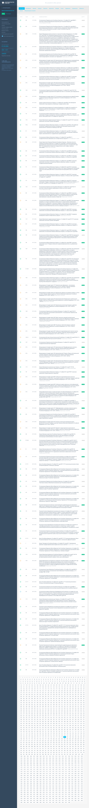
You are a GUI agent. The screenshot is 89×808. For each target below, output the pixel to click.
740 (21, 735)
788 (21, 738)
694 (26, 731)
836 (21, 742)
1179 (72, 771)
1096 (63, 763)
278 (70, 696)
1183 (21, 773)
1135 (59, 767)
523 (83, 715)
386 (37, 706)
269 (45, 696)
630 (48, 725)
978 (81, 752)
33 (23, 679)
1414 (56, 794)
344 (53, 702)
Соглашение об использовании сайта (8, 64)
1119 (72, 765)
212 (21, 692)
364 (43, 704)
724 (43, 733)
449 (78, 710)
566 (70, 719)
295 (51, 698)
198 (48, 690)
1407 (34, 794)
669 (24, 729)
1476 (63, 800)
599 (29, 723)
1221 (78, 775)
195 (40, 690)
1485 (28, 802)
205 (67, 690)
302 (70, 698)
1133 (53, 767)
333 (24, 702)
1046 (31, 760)
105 (57, 683)
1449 (40, 798)
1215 (59, 775)
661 (67, 727)
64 (27, 681)
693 (24, 731)
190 (26, 690)
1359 (72, 788)
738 (81, 733)
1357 (66, 788)
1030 (43, 758)
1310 (43, 785)
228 (64, 692)
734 (70, 733)
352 (75, 702)
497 (78, 713)
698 (37, 731)
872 (53, 744)
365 (45, 704)
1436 (63, 796)
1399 (72, 792)
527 (29, 717)
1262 (82, 779)
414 (48, 708)
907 (83, 746)
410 (37, 708)
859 (83, 742)
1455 (59, 798)
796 (43, 738)
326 (70, 700)
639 (73, 725)
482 (37, 713)
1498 (69, 802)
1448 (37, 798)
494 (70, 713)
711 (73, 731)
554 (37, 719)
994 (59, 754)
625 (34, 725)
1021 (78, 756)
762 (81, 735)
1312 (50, 785)
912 (32, 748)
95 (32, 683)
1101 (78, 763)
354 (81, 702)
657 (56, 727)
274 (59, 696)
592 (75, 721)
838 (26, 742)
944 (53, 750)
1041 (78, 758)
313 (34, 700)
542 (70, 717)
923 (62, 748)
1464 (24, 800)
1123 (21, 767)
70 (41, 681)
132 (64, 685)
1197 (66, 773)
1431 (47, 796)
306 (81, 698)
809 (78, 738)
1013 (53, 756)
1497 (66, 802)
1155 (59, 769)
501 (24, 715)
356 (21, 704)
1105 (28, 765)
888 (32, 746)
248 (53, 694)
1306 (31, 785)
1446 (31, 798)
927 (73, 748)
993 (56, 754)
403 (83, 706)
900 (64, 746)
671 (29, 729)
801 (56, 738)
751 (51, 735)
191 (29, 690)
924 (64, 748)
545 (78, 717)
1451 (47, 798)
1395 (59, 792)
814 (26, 740)
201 (56, 690)
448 (75, 710)
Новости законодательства (8, 36)
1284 (24, 783)
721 (34, 733)
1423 (21, 796)
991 (51, 754)
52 (66, 679)
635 (62, 725)
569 (78, 719)
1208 (37, 775)
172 (43, 688)
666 (81, 727)
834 (81, 740)
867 (40, 744)
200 (53, 690)
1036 (63, 758)
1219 (72, 775)
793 (34, 738)
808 (75, 738)
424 (75, 708)
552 (32, 719)
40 (39, 679)
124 (43, 685)
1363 (21, 790)
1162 (82, 769)
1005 (28, 756)
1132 (50, 767)
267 (40, 696)
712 (75, 731)
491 (62, 713)
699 (40, 731)
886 (26, 746)
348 (64, 702)
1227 (34, 777)
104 (54, 683)
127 (51, 685)
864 (32, 744)
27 (75, 677)
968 (53, 752)
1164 (24, 771)
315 (40, 700)
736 (75, 733)
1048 (37, 760)
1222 (82, 775)
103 (52, 683)
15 (48, 677)
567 (73, 719)
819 (40, 740)
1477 (66, 800)
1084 (24, 763)
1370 (43, 790)
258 (81, 694)
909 (24, 748)
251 (62, 694)
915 (40, 748)
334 (26, 702)
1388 (37, 792)
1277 (66, 781)
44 (48, 679)
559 (51, 719)
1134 (56, 767)
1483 (21, 802)
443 (62, 710)
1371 (47, 790)
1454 (56, 798)
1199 (72, 773)
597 (24, 723)
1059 (72, 760)
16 (50, 677)
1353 (53, 788)
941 (45, 750)
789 (24, 738)
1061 (78, 760)
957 (24, 752)
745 (34, 735)
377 (78, 704)
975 (73, 752)
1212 (50, 775)
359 (29, 704)
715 (83, 731)
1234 (56, 777)
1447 (34, 798)
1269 (40, 781)
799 (51, 738)
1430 (43, 796)
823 (51, 740)
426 (81, 708)
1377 (66, 790)
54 (70, 679)
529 (34, 717)
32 (20, 679)
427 (83, 708)
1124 (24, 767)
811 (83, 738)
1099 (72, 763)
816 (32, 740)
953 (78, 750)
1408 (37, 794)
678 (48, 729)
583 (51, 721)
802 (59, 738)
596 (21, 723)
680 (53, 729)
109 (68, 683)
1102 (82, 763)
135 (73, 685)
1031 (47, 758)
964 (43, 752)
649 (34, 727)
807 (73, 738)
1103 (21, 765)
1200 (75, 773)
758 (70, 735)
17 (53, 677)
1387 (34, 792)
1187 (34, 773)
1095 (59, 763)
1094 (56, 763)
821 (45, 740)
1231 (47, 777)
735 (73, 733)
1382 (82, 790)
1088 (37, 763)
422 (70, 708)
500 (21, 715)
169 (34, 688)
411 (40, 708)
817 (34, 740)
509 (45, 715)
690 (81, 729)
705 (56, 731)
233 (78, 692)
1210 (43, 775)
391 (51, 706)
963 (40, 752)
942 (48, 750)
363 (40, 704)
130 (59, 685)
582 (48, 721)
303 (73, 698)
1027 (34, 758)
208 (75, 690)
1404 (24, 794)
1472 (50, 800)
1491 (47, 802)
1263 (21, 781)
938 (37, 750)
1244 (24, 779)
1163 (21, 771)
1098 (69, 763)
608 (53, 723)
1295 (59, 783)
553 (34, 719)
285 (24, 698)
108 (65, 683)
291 (40, 698)
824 (53, 740)
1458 (69, 798)
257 (78, 694)
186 (81, 688)
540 (64, 717)
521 (78, 715)
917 (45, 748)
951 (73, 750)
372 (64, 704)
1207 (34, 775)
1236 (63, 777)
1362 (82, 788)
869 (45, 744)
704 (53, 731)
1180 (75, 771)
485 (45, 713)
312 (32, 700)
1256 (63, 779)
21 (62, 677)
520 (75, 715)
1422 (82, 794)
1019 (72, 756)
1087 (34, 763)
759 (73, 735)
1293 (53, 783)
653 (45, 727)
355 (83, 702)
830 (70, 740)
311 (29, 700)
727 (51, 733)
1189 (40, 773)
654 (48, 727)
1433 (53, 796)
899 (62, 746)
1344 (24, 788)
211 (83, 690)
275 (62, 696)
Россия (62, 8)
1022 (82, 756)
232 (75, 692)
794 (37, 738)
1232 (50, 777)
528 (32, 717)
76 (54, 681)
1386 (31, 792)
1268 (37, 781)
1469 (40, 800)
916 (43, 748)
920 (53, 748)
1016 (63, 756)
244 (43, 694)
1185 (28, 773)
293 (45, 698)
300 (64, 698)
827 (62, 740)
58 (79, 679)
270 (48, 696)
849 (56, 742)
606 (48, 723)
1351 (47, 788)
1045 (28, 760)
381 (24, 706)
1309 (40, 785)
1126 (31, 767)
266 (37, 696)
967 (51, 752)
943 (51, 750)
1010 (43, 756)
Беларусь (40, 8)
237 (24, 694)
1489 (40, 802)
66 (32, 681)
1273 (53, 781)
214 (26, 692)
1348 (37, 788)
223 (51, 692)
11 (39, 677)
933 (24, 750)
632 (53, 725)
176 (53, 688)
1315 (59, 785)
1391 (47, 792)
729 (56, 733)
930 (81, 748)
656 (53, 727)
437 (45, 710)
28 (78, 677)
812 (21, 740)
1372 (50, 790)
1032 (50, 758)
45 (50, 679)
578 (37, 721)
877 (67, 744)
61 (20, 681)
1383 (21, 792)
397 (67, 706)
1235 (59, 777)
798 (48, 738)
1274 (56, 781)
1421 (78, 794)
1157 (66, 769)
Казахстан (45, 8)
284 (21, 698)
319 (51, 700)
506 (37, 715)
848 (53, 742)
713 (78, 731)
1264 (24, 781)
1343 (21, 788)
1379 (72, 790)
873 (56, 744)
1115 (59, 765)
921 (56, 748)
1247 (34, 779)
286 (26, 698)
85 (75, 681)
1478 (69, 800)
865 (34, 744)
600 (32, 723)
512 (53, 715)
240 (32, 694)
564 (64, 719)
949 (67, 750)
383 (29, 706)
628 (43, 725)
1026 (31, 758)
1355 (59, 788)
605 (45, 723)
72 (45, 681)
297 (56, 698)
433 (34, 710)
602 (37, 723)
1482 (82, 800)
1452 (50, 798)
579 (40, 721)
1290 (43, 783)
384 (32, 706)
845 (45, 742)
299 (62, 698)
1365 (28, 790)
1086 (31, 763)
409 (34, 708)
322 (59, 700)
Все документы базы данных (6, 70)
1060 (75, 760)
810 (81, 738)
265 (34, 696)
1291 (47, 783)
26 (73, 677)
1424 (24, 796)
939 (40, 750)
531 (40, 717)
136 (75, 685)
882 (81, 744)
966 (48, 752)
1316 (63, 785)
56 (75, 679)
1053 (53, 760)
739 (83, 733)
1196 (63, 773)
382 (26, 706)
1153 (53, 769)
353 (78, 702)
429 (24, 710)
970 (59, 752)
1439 (72, 796)
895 (51, 746)
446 (70, 710)
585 (56, 721)
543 (73, 717)
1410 (43, 794)
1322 (82, 785)
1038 (69, 758)
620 (21, 725)
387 (40, 706)
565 (67, 719)
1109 (40, 765)
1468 (37, 800)
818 (37, 740)
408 (32, 708)
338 (37, 702)
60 (84, 679)
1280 (75, 781)
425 (78, 708)
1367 (34, 790)
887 (29, 746)
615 (73, 723)
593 (78, 721)
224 (53, 692)
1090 (43, 763)
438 (48, 710)
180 (64, 688)
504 (32, 715)
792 (32, 738)
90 (20, 683)
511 (51, 715)
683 (62, 729)
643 (83, 725)
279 (73, 696)
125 (45, 685)
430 (26, 710)
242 (37, 694)
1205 (28, 775)
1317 (66, 785)
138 (81, 685)
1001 (79, 754)
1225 (28, 777)
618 (81, 723)
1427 (34, 796)
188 (21, 690)
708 (64, 731)
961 (34, 752)
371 (62, 704)
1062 (82, 760)
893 (45, 746)
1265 (28, 781)
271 (51, 696)
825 (56, 740)
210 (81, 690)
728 (53, 733)
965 (45, 752)
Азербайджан (28, 8)
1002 (82, 754)
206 (70, 690)
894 (48, 746)
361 (34, 704)
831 (73, 740)
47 (54, 679)
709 (67, 731)
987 (40, 754)
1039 (72, 758)
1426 (31, 796)
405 (24, 708)
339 (40, 702)
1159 (72, 769)
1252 (50, 779)
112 (76, 683)
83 (70, 681)
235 (83, 692)
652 (43, 727)
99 (41, 683)
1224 (24, 777)
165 (24, 688)
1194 (56, 773)
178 (59, 688)
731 (62, 733)
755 (62, 735)
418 (59, 708)
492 (64, 713)
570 (81, 719)
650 (37, 727)
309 (24, 700)
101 (46, 683)
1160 (75, 769)
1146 (31, 769)
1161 (78, 769)
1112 (50, 765)
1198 (69, 773)
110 (71, 683)
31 (84, 677)
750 (48, 735)
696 (32, 731)
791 (29, 738)
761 (78, 735)
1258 (69, 779)
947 (62, 750)
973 (67, 752)
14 (46, 677)
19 (57, 677)
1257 (66, 779)
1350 (43, 788)
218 (37, 692)
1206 (31, 775)
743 (29, 735)
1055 (59, 760)
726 (48, 733)
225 (56, 692)
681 (56, 729)
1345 (28, 788)
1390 (43, 792)
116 (21, 685)
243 (40, 694)
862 (26, 744)
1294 (56, 783)
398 (70, 706)
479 (29, 713)
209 (78, 690)
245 (45, 694)
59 (82, 679)
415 (51, 708)
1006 (31, 756)
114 (82, 683)
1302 (82, 783)
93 (27, 683)
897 (56, 746)
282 (81, 696)
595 (83, 721)
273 (56, 696)
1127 (34, 767)
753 (56, 735)
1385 (28, 792)
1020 (75, 756)
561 (56, 719)
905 (78, 746)
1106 (31, 765)
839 (29, 742)
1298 (69, 783)
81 (66, 681)
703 (51, 731)
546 (81, 717)
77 (57, 681)
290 (37, 698)
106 (60, 683)
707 (62, 731)
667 (83, 727)
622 (26, 725)
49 (59, 679)
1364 (24, 790)
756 (64, 735)
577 (34, 721)
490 (59, 713)
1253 (53, 779)
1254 (56, 779)
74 (50, 681)
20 (59, 677)
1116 (63, 765)
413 (45, 708)
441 (56, 710)
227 (62, 692)
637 (67, 725)
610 (59, 723)
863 (29, 744)
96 (34, 683)
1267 (34, 781)
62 (23, 681)
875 (62, 744)
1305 (28, 785)
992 (53, 754)
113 (79, 683)
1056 (63, 760)
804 (64, 738)
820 (43, 740)
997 (67, 754)
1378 (69, 790)
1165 (28, 771)
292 (43, 698)
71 (43, 681)
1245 (28, 779)
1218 (69, 775)
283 (83, 696)
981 (24, 754)
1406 (31, 794)
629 (45, 725)
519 (73, 715)
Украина (21, 10)
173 (45, 688)
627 (40, 725)
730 (59, 733)
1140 (75, 767)
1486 (31, 802)
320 (53, 700)
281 (78, 696)
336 (32, 702)
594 (81, 721)
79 (61, 681)
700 (43, 731)
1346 (31, 788)
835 (83, 740)
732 (64, 733)
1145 (28, 769)
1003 (21, 756)
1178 (69, 771)
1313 (53, 785)
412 (43, 708)
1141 (78, 767)
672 (32, 729)
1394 (56, 792)
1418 (69, 794)
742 (26, 735)
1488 (37, 802)
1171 (47, 771)
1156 (63, 769)
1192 (50, 773)
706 (59, 731)
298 (59, 698)
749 (45, 735)
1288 (37, 783)
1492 (50, 802)
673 (34, 729)
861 (24, 744)
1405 (28, 794)
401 (78, 706)
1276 (63, 781)
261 (24, 696)
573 (24, 721)
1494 (56, 802)
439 (51, 710)
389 (45, 706)
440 (53, 710)
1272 (50, 781)
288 (32, 698)
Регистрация (8, 13)
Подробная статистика (6, 55)
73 (48, 681)
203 (62, 690)
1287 (34, 783)
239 (29, 694)
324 (64, 700)
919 (51, 748)
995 (62, 754)
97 (36, 683)
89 (84, 681)
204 (64, 690)
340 (43, 702)
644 (21, 727)
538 (59, 717)
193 (34, 690)
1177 (66, 771)
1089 (40, 763)
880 (75, 744)
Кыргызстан (51, 8)
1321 (78, 785)
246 (48, 694)
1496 (63, 802)
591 (73, 721)
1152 (50, 769)
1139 (72, 767)
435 (40, 710)
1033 (53, 758)
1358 (69, 788)
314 (37, 700)
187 (83, 688)
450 (81, 710)
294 (48, 698)
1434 (56, 796)
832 (75, 740)
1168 (37, 771)
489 (56, 713)
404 (21, 708)
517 (67, 715)
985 (34, 754)
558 (48, 719)
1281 (78, 781)
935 (29, 750)
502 (26, 715)
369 (56, 704)
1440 (75, 796)
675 (40, 729)
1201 (78, 773)
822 (48, 740)
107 (63, 683)
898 (59, 746)
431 (29, 710)
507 (40, 715)
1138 (69, 767)
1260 (75, 779)
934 (26, 750)
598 (26, 723)
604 (43, 723)
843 (40, 742)
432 (32, 710)
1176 (63, 771)
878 (70, 744)
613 (67, 723)
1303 (21, 785)
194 (37, 690)
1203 (21, 775)
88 (82, 681)
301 (67, 698)
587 (62, 721)
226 (59, 692)
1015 (59, 756)
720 (32, 733)
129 (56, 685)
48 (57, 679)
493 (67, 713)
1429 (40, 796)
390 (48, 706)
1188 (37, 773)
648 (32, 727)
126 (48, 685)
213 (24, 692)
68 (36, 681)
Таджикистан (67, 8)
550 (26, 719)
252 (64, 694)
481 (34, 713)
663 (73, 727)
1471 (47, 800)
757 (67, 735)
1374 (56, 790)
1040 (75, 758)
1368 (37, 790)
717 (24, 733)
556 (43, 719)
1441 (78, 796)
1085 (28, 763)
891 (40, 746)
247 (51, 694)
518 (70, 715)
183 (73, 688)
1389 (40, 792)
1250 (43, 779)
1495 (59, 802)
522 (81, 715)
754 (59, 735)
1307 (34, 785)
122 (37, 685)
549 (24, 719)
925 (67, 748)
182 (70, 688)
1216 (63, 775)
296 (53, 698)
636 (64, 725)
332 (21, 702)
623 (29, 725)
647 (29, 727)
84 (73, 681)
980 (21, 754)
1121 (78, 765)
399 (73, 706)
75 (52, 681)
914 (37, 748)
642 (81, 725)
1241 (78, 777)
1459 (72, 798)
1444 (24, 798)
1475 (59, 800)
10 (37, 677)
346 (59, 702)
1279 (72, 781)
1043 (21, 760)
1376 (63, 790)
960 (32, 752)
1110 (43, 765)
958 (26, 752)
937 (34, 750)
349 (67, 702)
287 (29, 698)
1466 (31, 800)
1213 (53, 775)
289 (34, 698)
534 (48, 717)
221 (45, 692)
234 (81, 692)
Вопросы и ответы (5, 30)
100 (43, 683)
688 (75, 729)
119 (29, 685)
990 (48, 754)
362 (37, 704)
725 (45, 733)
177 (56, 688)
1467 (34, 800)
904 (75, 746)
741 (24, 735)
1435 (59, 796)
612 (64, 723)
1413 (53, 794)
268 (43, 696)
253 (67, 694)
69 (39, 681)
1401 (78, 792)
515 (62, 715)
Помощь (3, 25)
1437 (66, 796)
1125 (28, 767)
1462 (82, 798)
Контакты (3, 32)
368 (53, 704)
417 (56, 708)
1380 (75, 790)
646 (26, 727)
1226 (31, 777)
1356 (63, 788)
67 (34, 681)
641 (78, 725)
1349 (40, 788)
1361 (78, 788)
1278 (69, 781)
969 (56, 752)
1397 (66, 792)
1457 (66, 798)
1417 (66, 794)
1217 (66, 775)
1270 (43, 781)
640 (75, 725)
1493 (53, 802)
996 (64, 754)
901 (67, 746)
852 (64, 742)
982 (26, 754)
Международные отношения (30, 10)
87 (79, 681)
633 (56, 725)
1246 (31, 779)
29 (80, 677)
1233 (53, 777)
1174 (56, 771)
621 (24, 725)
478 (26, 713)
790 (26, 738)
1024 (24, 758)
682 (59, 729)
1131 (47, 767)
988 (43, 754)
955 (83, 750)
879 (73, 744)
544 (75, 717)
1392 (50, 792)
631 (51, 725)
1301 (78, 783)
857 (78, 742)
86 (77, 681)
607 (51, 723)
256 (75, 694)
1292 (50, 783)
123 (40, 685)
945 (56, 750)
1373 (53, 790)
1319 (72, 785)
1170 (43, 771)
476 (21, 713)
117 (24, 685)
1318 (69, 785)
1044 (24, 760)
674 (37, 729)
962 (37, 752)
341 (45, 702)
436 (43, 710)
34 (25, 679)
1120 (75, 765)
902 (70, 746)
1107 (34, 765)
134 (70, 685)
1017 (66, 756)
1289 (40, 783)
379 (83, 704)
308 (21, 700)
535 (51, 717)
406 (26, 708)
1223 (21, 777)
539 (62, 717)
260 (21, 696)
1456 (63, 798)
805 (67, 738)
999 (73, 754)
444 (64, 710)
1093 (53, 763)
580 (43, 721)
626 (37, 725)
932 (21, 750)
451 (83, 710)
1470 (43, 800)
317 (45, 700)
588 (64, 721)
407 (29, 708)
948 (64, 750)
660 (64, 727)
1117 (66, 765)
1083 (21, 763)
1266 (31, 781)
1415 (59, 794)
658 (59, 727)
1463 (21, 800)
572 (21, 721)
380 (21, 706)
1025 (28, 758)
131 (62, 685)
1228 (37, 777)
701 (45, 731)
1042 (82, 758)
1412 (50, 794)
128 (53, 685)
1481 (78, 800)
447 (73, 710)
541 (67, 717)
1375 (59, 790)
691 (83, 729)
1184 (24, 773)
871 (51, 744)
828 (64, 740)
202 (59, 690)
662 (70, 727)
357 (24, 704)
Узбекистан (81, 8)
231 (73, 692)
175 (51, 688)
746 (37, 735)
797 (45, 738)
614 (70, 723)
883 (83, 744)
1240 (75, 777)
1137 (66, 767)
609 (56, 723)
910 (26, 748)
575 (29, 721)
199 (51, 690)
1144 (24, 769)
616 (75, 723)
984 (32, 754)
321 (56, 700)
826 (59, 740)
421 (67, 708)
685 (67, 729)
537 (56, 717)
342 (48, 702)
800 (53, 738)
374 (70, 704)
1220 (75, 775)
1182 (82, 771)
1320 (75, 785)
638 (70, 725)
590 (70, 721)
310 (26, 700)
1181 (78, 771)
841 (34, 742)
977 (78, 752)
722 (37, 733)
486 (48, 713)
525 (24, 717)
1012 (50, 756)
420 (64, 708)
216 (32, 692)
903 (73, 746)
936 (32, 750)
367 (51, 704)
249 (56, 694)
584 (53, 721)
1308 (37, 785)
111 (73, 683)
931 (83, 748)
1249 (40, 779)
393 (56, 706)
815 (29, 740)
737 (78, 733)
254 (70, 694)
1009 (40, 756)
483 (40, 713)
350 (70, 702)
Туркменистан (74, 8)
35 (27, 679)
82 (68, 681)
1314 (56, 785)
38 (34, 679)
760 (75, 735)
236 (21, 694)
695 (29, 731)
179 (62, 688)
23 (66, 677)
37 (32, 679)
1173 (53, 771)
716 (21, 733)
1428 (37, 796)
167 (29, 688)
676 (43, 729)
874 (59, 744)
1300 (75, 783)
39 (36, 679)
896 (53, 746)
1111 (47, 765)
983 (29, 754)
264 (32, 696)
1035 (59, 758)
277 (67, 696)
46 (52, 679)
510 (48, 715)
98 (39, 683)
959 (29, 752)
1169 (40, 771)
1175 (59, 771)
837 (24, 742)
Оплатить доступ (5, 28)
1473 (53, 800)
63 (25, 681)
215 (29, 692)
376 (75, 704)
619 (83, 723)
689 (78, 729)
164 (21, 688)
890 (37, 746)
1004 (24, 756)
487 (51, 713)
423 (73, 708)
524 (21, 717)
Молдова (57, 8)
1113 (53, 765)
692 (21, 731)
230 (70, 692)
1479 (72, 800)
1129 (40, 767)
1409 (40, 794)
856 (75, 742)
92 (25, 683)
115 (84, 683)
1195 (59, 773)
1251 (47, 779)
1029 (40, 758)
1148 (37, 769)
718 (26, 733)
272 (53, 696)
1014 (56, 756)
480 (32, 713)
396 (64, 706)
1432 (50, 796)
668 (21, 729)
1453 (53, 798)
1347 (34, 788)
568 (75, 719)
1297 (66, 783)
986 (37, 754)
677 (45, 729)
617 (78, 723)
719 (29, 733)
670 (26, 729)
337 (34, 702)
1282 (82, 781)
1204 (24, 775)
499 (83, 713)
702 (48, 731)
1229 (40, 777)
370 (59, 704)
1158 (69, 769)
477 (24, 713)
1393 (53, 792)
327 (73, 700)
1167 (34, 771)
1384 (24, 792)
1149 (40, 769)
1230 (43, 777)
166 (26, 688)
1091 (47, 763)
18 (55, 677)
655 (51, 727)
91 (23, 683)
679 (51, 729)
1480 (75, 800)
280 (75, 696)
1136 (63, 767)
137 (78, 685)
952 (75, 750)
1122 (82, 765)
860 (21, 744)
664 (75, 727)
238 (26, 694)
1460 (75, 798)
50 (61, 679)
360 (32, 704)
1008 (37, 756)
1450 (43, 798)
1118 (69, 765)
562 (59, 719)
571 (83, 719)
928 (75, 748)
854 (70, 742)
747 (40, 735)
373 (67, 704)
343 (51, 702)
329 (78, 700)
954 (81, 750)
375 (73, 704)
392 (53, 706)
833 (78, 740)
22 (64, 677)
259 (83, 694)
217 (34, 692)
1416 (63, 794)
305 (78, 698)
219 (40, 692)
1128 (37, 767)
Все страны (22, 8)
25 (71, 677)
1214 (56, 775)
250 (59, 694)
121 (34, 685)
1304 (24, 785)
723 (40, 733)
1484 (24, 802)
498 (81, 713)
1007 (34, 756)
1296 (63, 783)
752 (53, 735)
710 (70, 731)
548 (21, 719)
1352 (50, 788)
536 (53, 717)
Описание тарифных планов (7, 27)
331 (83, 700)
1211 (47, 775)
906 (81, 746)
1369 (40, 790)
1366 (31, 790)
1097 (66, 763)
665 (78, 727)
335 (29, 702)
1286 (31, 783)
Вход (3, 13)
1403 (21, 794)
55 (73, 679)
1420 (75, 794)
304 (75, 698)
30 (82, 677)
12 (41, 677)
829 (67, 740)
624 (32, 725)
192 (32, 690)
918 (48, 748)
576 (32, 721)
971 (62, 752)
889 (34, 746)
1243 (21, 779)
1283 (21, 783)
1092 (50, 763)
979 (83, 752)
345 (56, 702)
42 (43, 679)
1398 (69, 792)
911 (29, 748)
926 (70, 748)
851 (62, 742)
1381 (78, 790)
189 (24, 690)
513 (56, 715)
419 (62, 708)
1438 (69, 796)
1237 (66, 777)
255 (73, 694)
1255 (59, 779)
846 (48, 742)
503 (29, 715)
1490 (43, 802)
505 (34, 715)
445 (67, 710)
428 (21, 710)
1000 (76, 754)
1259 (72, 779)
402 (81, 706)
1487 (34, 802)
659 (62, 727)
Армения (34, 8)
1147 (34, 769)
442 (59, 710)
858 (81, 742)
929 (78, 748)
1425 (28, 796)
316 (43, 700)
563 (62, 719)
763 (83, 735)
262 (26, 696)
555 (40, 719)
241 (34, 694)
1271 (47, 781)
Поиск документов (5, 22)
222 (48, 692)
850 (59, 742)
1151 (47, 769)
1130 (43, 767)
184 (75, 688)
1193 (53, 773)
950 (70, 750)
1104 (24, 765)
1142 (82, 767)
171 (40, 688)
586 (59, 721)
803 (62, 738)
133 (67, 685)
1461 (78, 798)
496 (75, 713)
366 (48, 704)
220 (43, 692)
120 (32, 685)
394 (59, 706)
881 (78, 744)
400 (75, 706)
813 (24, 740)
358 (26, 704)
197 (45, 690)
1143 (21, 769)
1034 (56, 758)
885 (24, 746)
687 (73, 729)
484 (43, 713)
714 (81, 731)
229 (67, 692)
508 (43, 715)
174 (48, 688)
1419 (72, 794)
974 (70, 752)
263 (29, 696)
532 (43, 717)
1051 (47, 760)
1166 (31, 771)
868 (43, 744)
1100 (75, 763)
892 (43, 746)
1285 (28, 783)
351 (73, 702)
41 (41, 679)
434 (37, 710)
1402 (82, 792)
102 (49, 683)
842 (37, 742)
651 (40, 727)
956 (21, 752)
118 (26, 685)
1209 (40, 775)
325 (67, 700)
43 (45, 679)
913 (34, 748)
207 (73, 690)
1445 (28, 798)
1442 (82, 796)
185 (78, 688)
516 (64, 715)
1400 (75, 792)
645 (24, 727)
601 (34, 723)
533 (45, 717)
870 (48, 744)
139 (83, 685)
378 (81, 704)
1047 (34, 760)
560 (53, 719)
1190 (43, 773)
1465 (28, 800)
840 (32, 742)
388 (43, 706)
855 (73, 742)
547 (83, 717)
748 (43, 735)
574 (26, 721)
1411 (47, 794)
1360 (75, 788)
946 (59, 750)
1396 (63, 792)
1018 (69, 756)
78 (59, 681)
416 (53, 708)
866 (37, 744)
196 (43, 690)
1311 (47, 785)
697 (34, 731)
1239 (72, 777)
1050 (43, 760)
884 (21, 746)
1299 (72, 783)
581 (45, 721)
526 (26, 717)
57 (77, 679)
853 (67, 742)
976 (75, 752)
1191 (47, 773)
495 (73, 713)
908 (21, 748)
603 (40, 723)
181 (67, 688)
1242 (82, 777)
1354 (56, 788)
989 (45, 754)
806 (70, 738)
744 (32, 735)
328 (75, 700)
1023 (21, 758)
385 (34, 706)
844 (43, 742)
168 (32, 688)
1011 (47, 756)
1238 (69, 777)
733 (67, 733)
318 (48, 700)
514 (59, 715)
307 (83, 698)
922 (59, 748)
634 (59, 725)
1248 (37, 779)
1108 (37, 765)
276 (64, 696)
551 (29, 719)
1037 (66, 758)
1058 (69, 760)
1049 (40, 760)
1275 (59, 781)
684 (64, 729)
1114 (56, 765)
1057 (66, 760)
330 (81, 700)
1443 (21, 798)
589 (67, 721)
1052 (50, 760)
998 (70, 754)
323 (62, 700)
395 (62, 706)
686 (70, 729)
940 (43, 750)
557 (45, 719)
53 (68, 679)
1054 (56, 760)
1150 (43, 769)
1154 (56, 769)
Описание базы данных (6, 23)
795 (40, 738)
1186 (31, 773)
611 (62, 723)
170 (37, 688)
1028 (37, 758)
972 (64, 752)
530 (37, 717)
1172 (50, 771)
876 (64, 744)
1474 (56, 800)
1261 (78, 779)
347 (62, 702)
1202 (82, 773)
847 (51, 742)
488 (53, 713)
